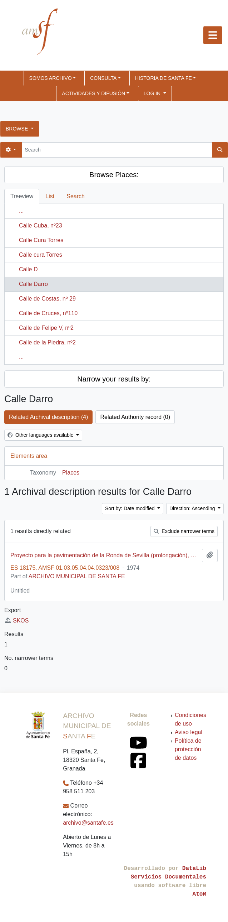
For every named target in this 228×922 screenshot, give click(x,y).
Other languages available (41, 435)
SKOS (16, 621)
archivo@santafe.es (88, 823)
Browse (17, 129)
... (21, 211)
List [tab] (49, 196)
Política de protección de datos (188, 749)
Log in (153, 93)
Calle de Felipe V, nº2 (46, 328)
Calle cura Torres (40, 255)
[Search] (116, 150)
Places (70, 473)
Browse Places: (114, 175)
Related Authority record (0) (135, 417)
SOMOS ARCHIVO (50, 78)
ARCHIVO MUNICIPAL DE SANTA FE (77, 576)
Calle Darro (33, 284)
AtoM (199, 894)
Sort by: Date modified (130, 508)
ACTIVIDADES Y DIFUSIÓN (93, 93)
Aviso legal (188, 732)
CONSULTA (103, 78)
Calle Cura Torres (41, 240)
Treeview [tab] (21, 196)
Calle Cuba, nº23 (40, 225)
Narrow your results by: (114, 379)
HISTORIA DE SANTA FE (163, 78)
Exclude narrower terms (184, 531)
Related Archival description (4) (48, 417)
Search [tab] (75, 196)
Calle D (28, 269)
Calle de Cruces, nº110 (48, 313)
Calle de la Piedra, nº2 (47, 342)
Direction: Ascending (193, 508)
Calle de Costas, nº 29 (47, 299)
